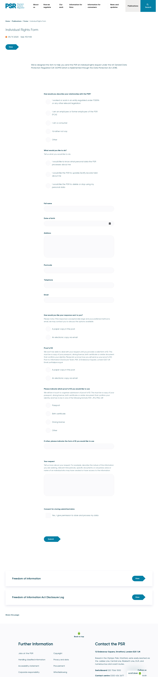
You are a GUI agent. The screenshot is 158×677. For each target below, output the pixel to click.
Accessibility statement (28, 666)
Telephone (48, 280)
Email (46, 295)
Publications (16, 21)
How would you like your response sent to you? (63, 315)
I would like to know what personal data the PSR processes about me (74, 163)
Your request (49, 461)
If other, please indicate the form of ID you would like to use (69, 441)
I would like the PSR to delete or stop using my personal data (73, 185)
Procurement (59, 666)
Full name (48, 203)
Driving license (58, 422)
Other (54, 140)
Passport (56, 405)
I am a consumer (59, 123)
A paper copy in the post (63, 329)
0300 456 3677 (117, 675)
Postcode (48, 265)
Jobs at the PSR (25, 653)
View (11, 47)
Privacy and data (61, 659)
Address (47, 233)
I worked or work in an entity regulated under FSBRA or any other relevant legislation (75, 101)
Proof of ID (48, 348)
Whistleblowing (60, 672)
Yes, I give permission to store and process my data (75, 515)
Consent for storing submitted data (59, 509)
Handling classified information (31, 659)
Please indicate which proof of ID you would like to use (67, 389)
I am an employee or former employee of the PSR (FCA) (75, 113)
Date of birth (49, 218)
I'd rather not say (59, 131)
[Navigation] (148, 6)
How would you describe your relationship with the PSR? (67, 94)
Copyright (57, 653)
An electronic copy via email (64, 337)
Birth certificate (59, 414)
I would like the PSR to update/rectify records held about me (74, 174)
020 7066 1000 (114, 670)
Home (7, 21)
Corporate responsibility (28, 672)
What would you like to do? (55, 150)
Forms (25, 21)
